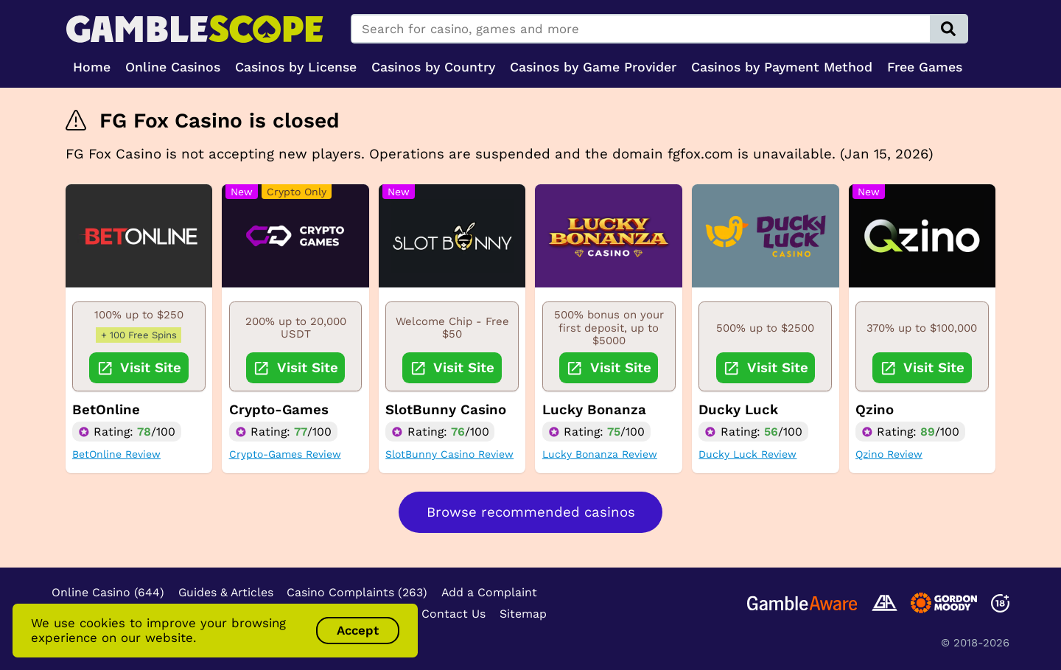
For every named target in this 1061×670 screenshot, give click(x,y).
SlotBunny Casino (445, 410)
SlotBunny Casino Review (449, 454)
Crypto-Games (279, 410)
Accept (358, 630)
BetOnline (106, 410)
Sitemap (523, 614)
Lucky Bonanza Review (599, 454)
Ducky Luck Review (747, 454)
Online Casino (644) (108, 592)
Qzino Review (888, 454)
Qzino (874, 410)
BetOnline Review (116, 454)
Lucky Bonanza (594, 410)
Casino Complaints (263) (357, 592)
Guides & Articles (225, 592)
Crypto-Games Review (285, 454)
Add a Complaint (489, 592)
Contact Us (453, 614)
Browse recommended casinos (531, 512)
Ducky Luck (738, 410)
